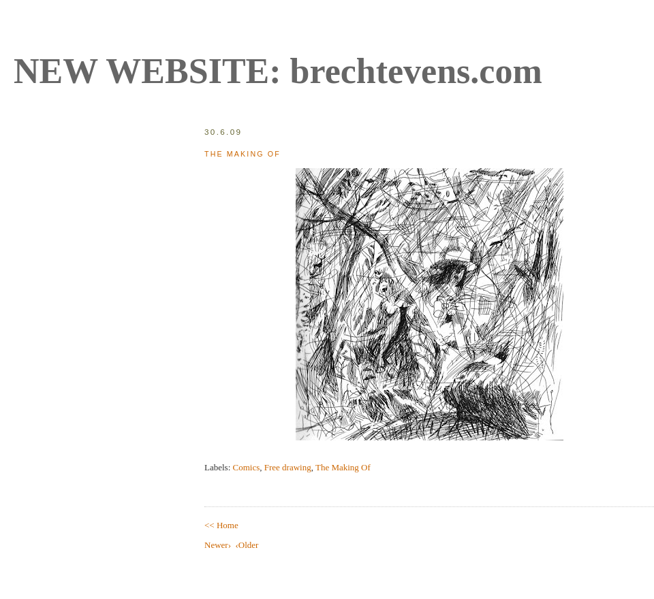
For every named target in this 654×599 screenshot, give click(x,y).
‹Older (246, 545)
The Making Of (242, 154)
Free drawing (287, 467)
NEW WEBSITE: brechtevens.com (278, 71)
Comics (246, 467)
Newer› (217, 545)
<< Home (221, 525)
